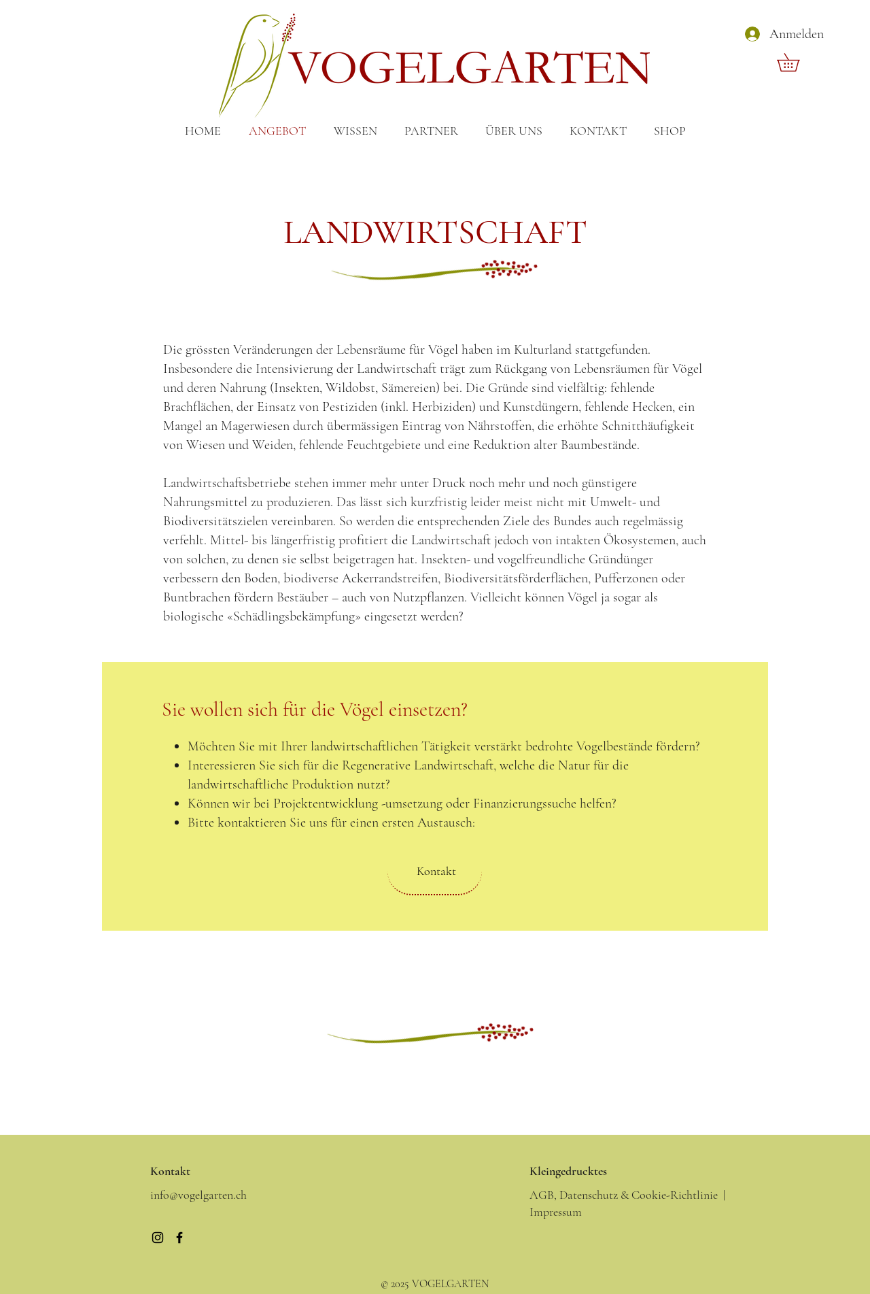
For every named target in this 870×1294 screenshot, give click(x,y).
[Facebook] (179, 1237)
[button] (797, 62)
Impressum (555, 1211)
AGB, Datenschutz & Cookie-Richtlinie (623, 1194)
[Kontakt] (434, 871)
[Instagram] (157, 1237)
